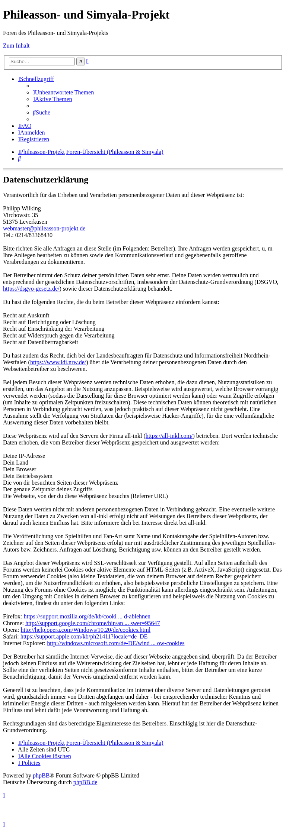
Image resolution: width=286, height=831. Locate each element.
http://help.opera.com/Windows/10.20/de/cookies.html (86, 630)
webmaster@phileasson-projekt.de (44, 228)
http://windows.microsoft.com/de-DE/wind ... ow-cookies (115, 643)
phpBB (41, 775)
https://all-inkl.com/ (169, 436)
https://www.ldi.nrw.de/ (58, 362)
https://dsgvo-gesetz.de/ (31, 288)
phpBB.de (85, 782)
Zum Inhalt (16, 45)
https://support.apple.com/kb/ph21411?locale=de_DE (84, 636)
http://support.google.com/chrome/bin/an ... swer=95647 (92, 623)
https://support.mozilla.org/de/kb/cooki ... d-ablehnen (87, 616)
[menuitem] (63, 92)
